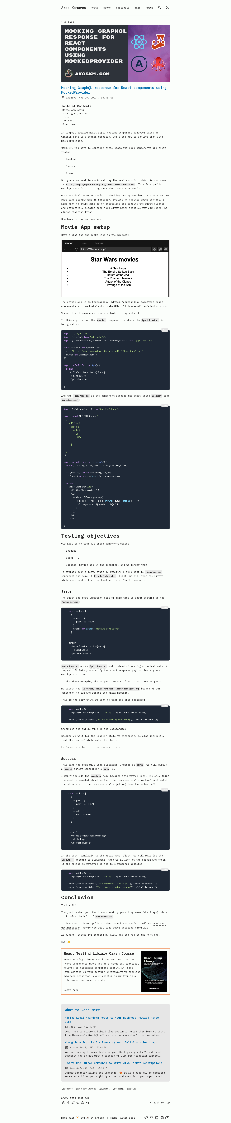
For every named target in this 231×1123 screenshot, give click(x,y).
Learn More (71, 989)
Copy (165, 330)
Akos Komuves (73, 7)
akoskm (99, 1117)
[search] (159, 7)
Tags (138, 7)
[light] (167, 7)
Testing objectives (75, 113)
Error (67, 117)
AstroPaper (127, 1117)
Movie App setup (73, 109)
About (149, 7)
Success (69, 120)
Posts (94, 7)
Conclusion (69, 124)
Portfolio (122, 7)
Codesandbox (118, 728)
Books (107, 7)
